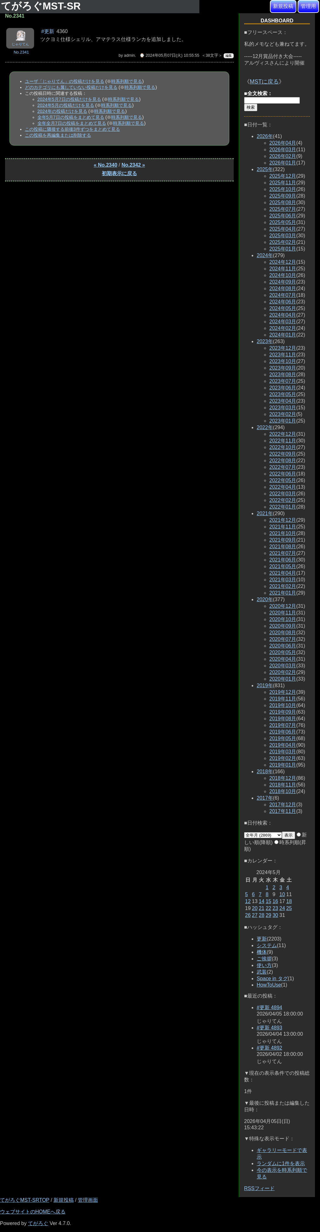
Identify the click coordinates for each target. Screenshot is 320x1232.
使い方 (264, 965)
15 (268, 901)
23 (275, 908)
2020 (265, 599)
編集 (229, 55)
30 (275, 915)
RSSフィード (259, 1188)
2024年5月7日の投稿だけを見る (69, 99)
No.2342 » (133, 165)
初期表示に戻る (119, 173)
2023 (265, 341)
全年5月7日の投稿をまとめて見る (70, 117)
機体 (262, 952)
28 (262, 915)
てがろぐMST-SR (42, 6)
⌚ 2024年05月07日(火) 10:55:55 (169, 55)
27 (255, 915)
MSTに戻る (264, 81)
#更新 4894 (269, 1007)
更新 (262, 938)
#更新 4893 (269, 1027)
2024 (265, 255)
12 (248, 901)
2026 (265, 136)
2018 (265, 771)
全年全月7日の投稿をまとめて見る (71, 123)
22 (268, 908)
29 (268, 915)
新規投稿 (283, 6)
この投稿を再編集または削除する (58, 135)
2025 (265, 169)
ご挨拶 (264, 958)
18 (289, 901)
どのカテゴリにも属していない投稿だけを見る (71, 87)
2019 (265, 685)
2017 (265, 798)
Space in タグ (272, 978)
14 (262, 901)
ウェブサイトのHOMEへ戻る (33, 1211)
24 (282, 908)
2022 (265, 427)
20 (255, 908)
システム (267, 945)
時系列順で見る (126, 81)
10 (282, 894)
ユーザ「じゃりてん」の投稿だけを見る (64, 81)
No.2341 (21, 52)
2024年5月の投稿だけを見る (65, 105)
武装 (262, 972)
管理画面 (88, 1200)
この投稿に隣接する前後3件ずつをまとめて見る (72, 129)
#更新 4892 (269, 1048)
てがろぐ (38, 1223)
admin (129, 55)
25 (289, 908)
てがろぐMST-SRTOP (24, 1200)
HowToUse (269, 984)
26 (248, 915)
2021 (265, 513)
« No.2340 (105, 165)
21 (262, 908)
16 (275, 901)
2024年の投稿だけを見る (62, 111)
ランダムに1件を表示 (281, 1163)
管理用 (308, 6)
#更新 (47, 31)
